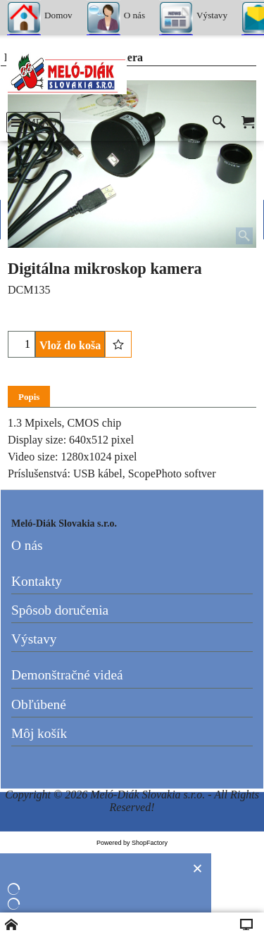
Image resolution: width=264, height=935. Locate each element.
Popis (28, 396)
